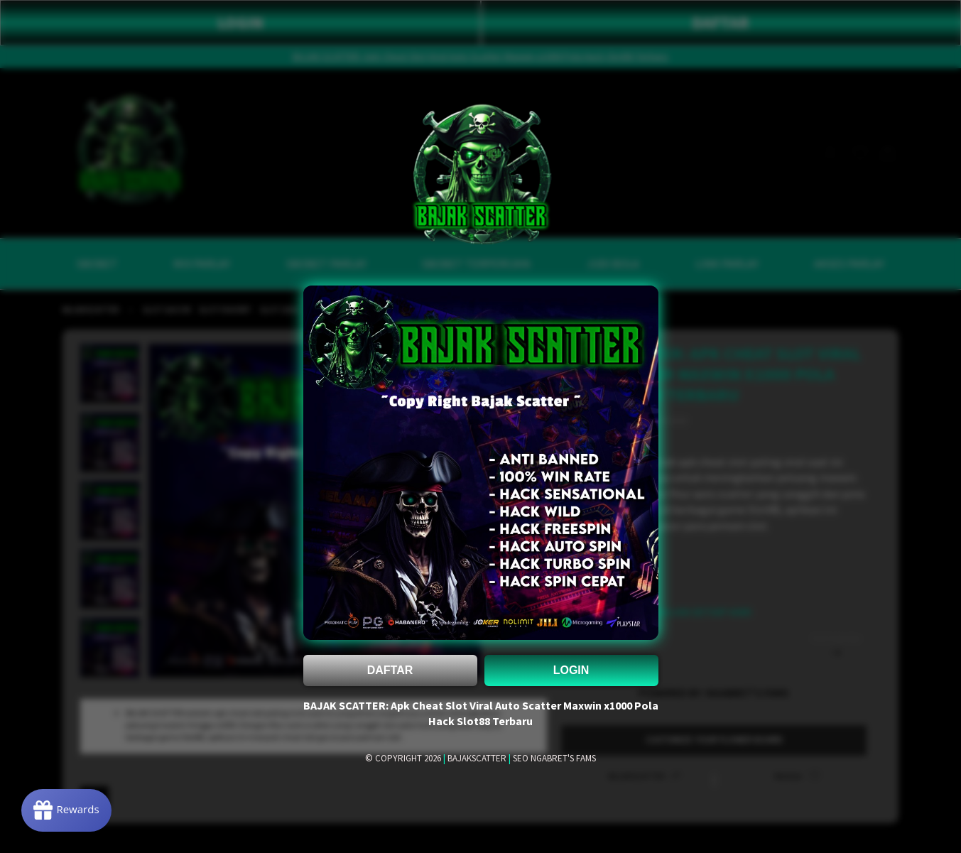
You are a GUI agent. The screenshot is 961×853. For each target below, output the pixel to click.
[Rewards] (66, 810)
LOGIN (571, 670)
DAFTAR (390, 670)
